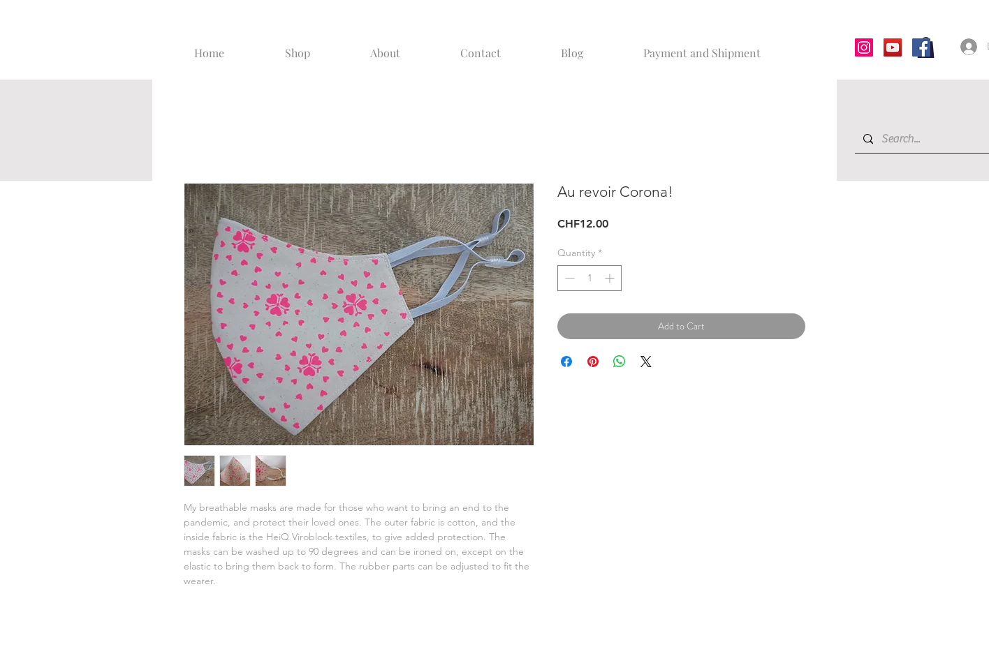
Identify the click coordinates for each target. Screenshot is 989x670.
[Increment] (611, 278)
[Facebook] (921, 47)
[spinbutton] (589, 278)
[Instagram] (864, 47)
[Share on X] (646, 361)
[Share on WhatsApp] (619, 361)
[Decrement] (568, 278)
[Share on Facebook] (566, 361)
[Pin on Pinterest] (593, 361)
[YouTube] (893, 47)
